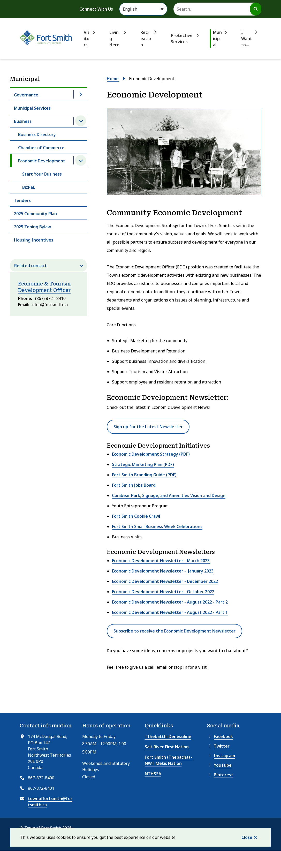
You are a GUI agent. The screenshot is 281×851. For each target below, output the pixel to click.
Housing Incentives (33, 240)
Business (23, 121)
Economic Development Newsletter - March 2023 (161, 560)
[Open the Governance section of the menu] (80, 94)
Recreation (145, 38)
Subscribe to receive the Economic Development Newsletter (174, 631)
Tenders (22, 200)
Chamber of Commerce (41, 147)
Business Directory (37, 134)
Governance (26, 95)
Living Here (114, 38)
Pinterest (220, 775)
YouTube (219, 765)
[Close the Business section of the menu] (80, 120)
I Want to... (246, 38)
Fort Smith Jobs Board (134, 485)
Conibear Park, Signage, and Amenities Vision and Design (168, 495)
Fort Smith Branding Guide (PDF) (144, 475)
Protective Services (182, 38)
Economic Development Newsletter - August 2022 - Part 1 (170, 612)
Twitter (218, 746)
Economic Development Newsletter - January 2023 (163, 571)
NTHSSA (153, 774)
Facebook (220, 736)
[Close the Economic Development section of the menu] (80, 160)
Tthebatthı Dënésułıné (168, 736)
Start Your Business (42, 174)
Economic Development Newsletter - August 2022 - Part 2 (170, 602)
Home (113, 78)
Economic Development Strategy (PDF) (151, 454)
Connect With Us (96, 9)
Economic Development (41, 161)
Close (246, 837)
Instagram (221, 755)
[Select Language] (143, 9)
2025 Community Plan (35, 213)
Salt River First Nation (167, 747)
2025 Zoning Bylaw (32, 227)
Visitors (86, 38)
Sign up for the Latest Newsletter (148, 427)
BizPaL (28, 187)
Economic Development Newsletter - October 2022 (163, 591)
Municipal (217, 38)
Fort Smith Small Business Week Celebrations (157, 526)
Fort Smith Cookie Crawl (136, 516)
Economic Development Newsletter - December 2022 (165, 581)
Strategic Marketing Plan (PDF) (143, 464)
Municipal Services (32, 108)
